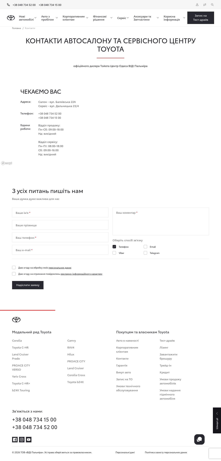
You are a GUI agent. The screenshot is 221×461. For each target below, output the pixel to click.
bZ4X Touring (21, 390)
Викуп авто (123, 372)
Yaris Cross (19, 376)
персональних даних (60, 267)
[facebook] (15, 439)
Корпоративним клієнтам (127, 349)
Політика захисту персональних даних (166, 452)
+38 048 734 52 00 (24, 4)
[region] (110, 124)
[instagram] (22, 439)
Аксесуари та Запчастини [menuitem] (142, 18)
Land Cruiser (75, 368)
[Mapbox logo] (8, 163)
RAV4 (70, 347)
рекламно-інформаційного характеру (81, 273)
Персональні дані (125, 452)
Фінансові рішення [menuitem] (100, 18)
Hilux (70, 354)
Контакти (122, 358)
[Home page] (11, 17)
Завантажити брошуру (168, 356)
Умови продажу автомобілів (170, 381)
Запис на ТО (124, 379)
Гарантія (121, 365)
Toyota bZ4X (75, 382)
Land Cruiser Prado (20, 356)
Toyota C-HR (20, 347)
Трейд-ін (165, 365)
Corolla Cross (76, 375)
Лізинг (164, 347)
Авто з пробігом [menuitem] (47, 18)
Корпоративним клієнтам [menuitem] (74, 18)
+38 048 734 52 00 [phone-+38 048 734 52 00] (34, 427)
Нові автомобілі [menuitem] (26, 18)
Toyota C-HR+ (21, 383)
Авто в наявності (127, 340)
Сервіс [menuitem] (121, 17)
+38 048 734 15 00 (50, 4)
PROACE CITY (76, 361)
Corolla (17, 340)
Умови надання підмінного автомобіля (170, 394)
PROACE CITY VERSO (21, 367)
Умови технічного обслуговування (128, 388)
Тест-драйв (167, 340)
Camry (71, 340)
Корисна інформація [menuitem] (172, 18)
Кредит (165, 372)
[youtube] (28, 439)
